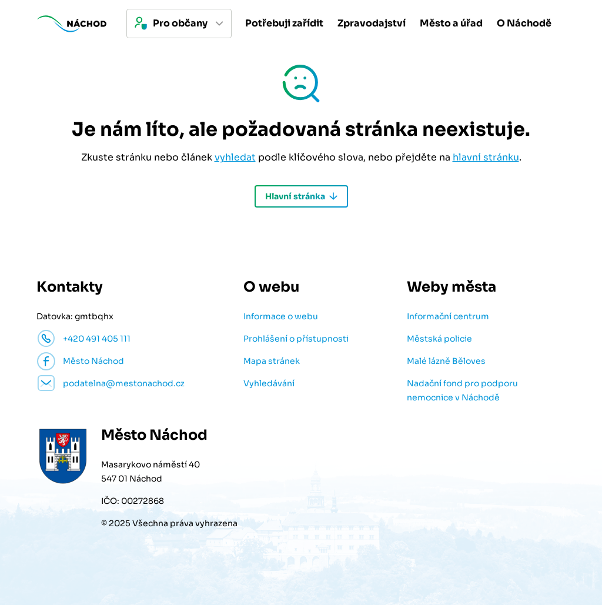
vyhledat (235, 157)
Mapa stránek (271, 361)
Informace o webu (280, 316)
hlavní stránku (486, 157)
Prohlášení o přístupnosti (296, 338)
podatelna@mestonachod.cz (124, 383)
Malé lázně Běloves (446, 361)
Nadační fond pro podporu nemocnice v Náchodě (462, 390)
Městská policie (439, 338)
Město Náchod (93, 361)
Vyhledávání (269, 383)
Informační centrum (448, 316)
